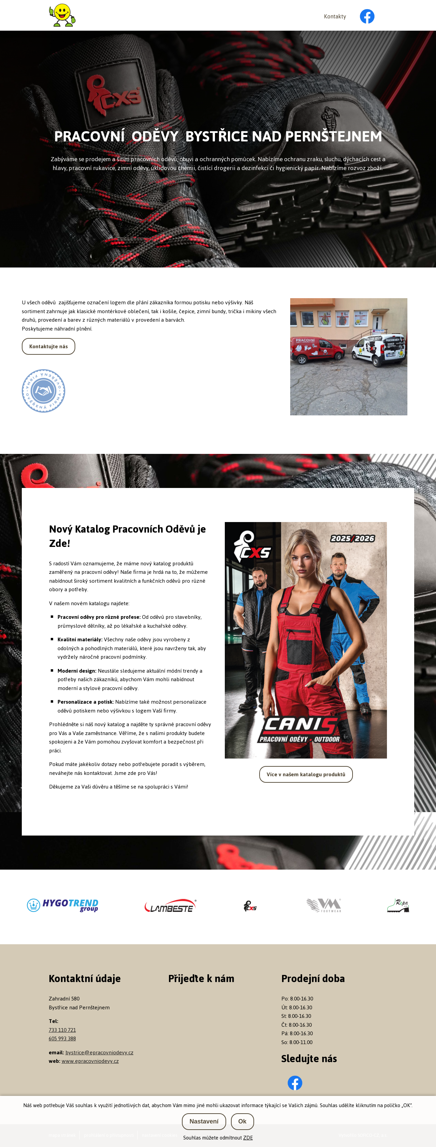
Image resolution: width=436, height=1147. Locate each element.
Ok (242, 1121)
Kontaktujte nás (48, 346)
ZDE (248, 1138)
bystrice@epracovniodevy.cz (99, 1052)
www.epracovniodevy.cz (90, 1061)
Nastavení (203, 1121)
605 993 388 (62, 1038)
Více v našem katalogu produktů (306, 774)
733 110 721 (62, 1030)
